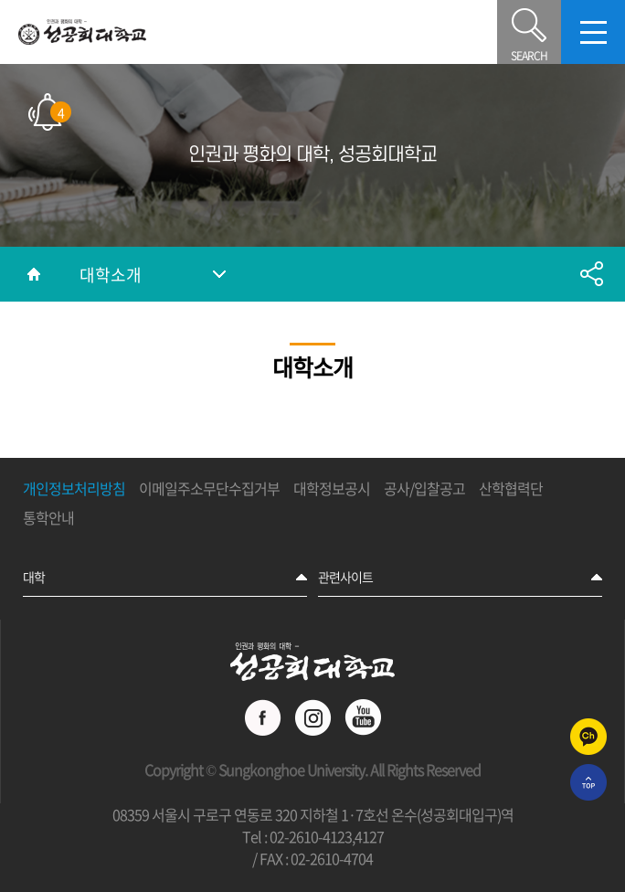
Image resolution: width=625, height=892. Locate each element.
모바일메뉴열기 (593, 32)
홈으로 (33, 274)
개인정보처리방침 (74, 489)
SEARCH (529, 32)
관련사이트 (345, 577)
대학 (34, 577)
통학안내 (48, 518)
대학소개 (110, 274)
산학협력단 (511, 489)
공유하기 (591, 274)
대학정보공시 (331, 489)
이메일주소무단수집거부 (209, 489)
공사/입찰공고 (424, 489)
